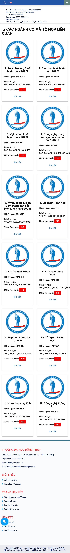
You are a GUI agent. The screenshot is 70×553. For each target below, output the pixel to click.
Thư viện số (9, 522)
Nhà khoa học (10, 526)
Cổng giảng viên (11, 505)
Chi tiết (17, 96)
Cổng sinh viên (10, 501)
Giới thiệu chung (10, 480)
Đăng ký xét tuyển (11, 509)
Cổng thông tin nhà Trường (15, 497)
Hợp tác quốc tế (10, 530)
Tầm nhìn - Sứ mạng (12, 484)
